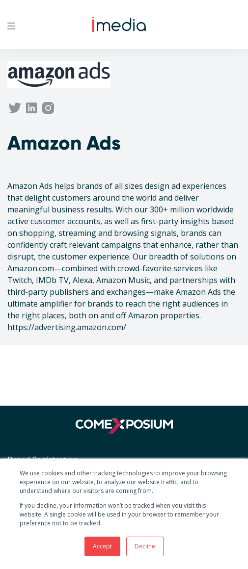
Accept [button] (102, 546)
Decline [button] (145, 546)
